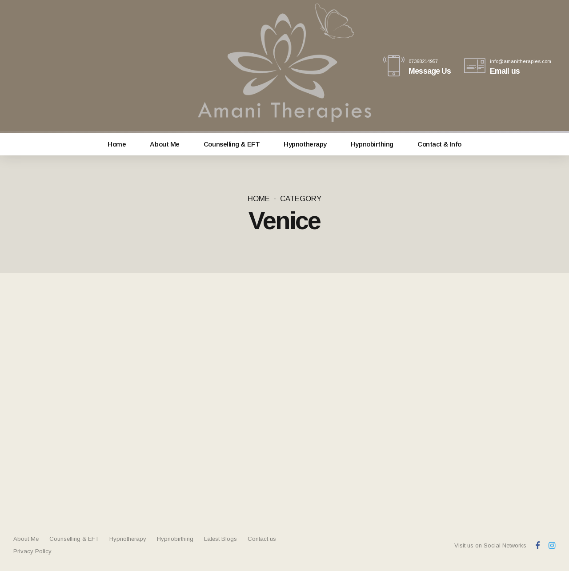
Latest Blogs (220, 538)
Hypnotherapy (305, 144)
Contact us (262, 538)
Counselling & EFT (232, 144)
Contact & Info (439, 144)
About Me (164, 144)
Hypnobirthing (372, 144)
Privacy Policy (32, 551)
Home (117, 144)
